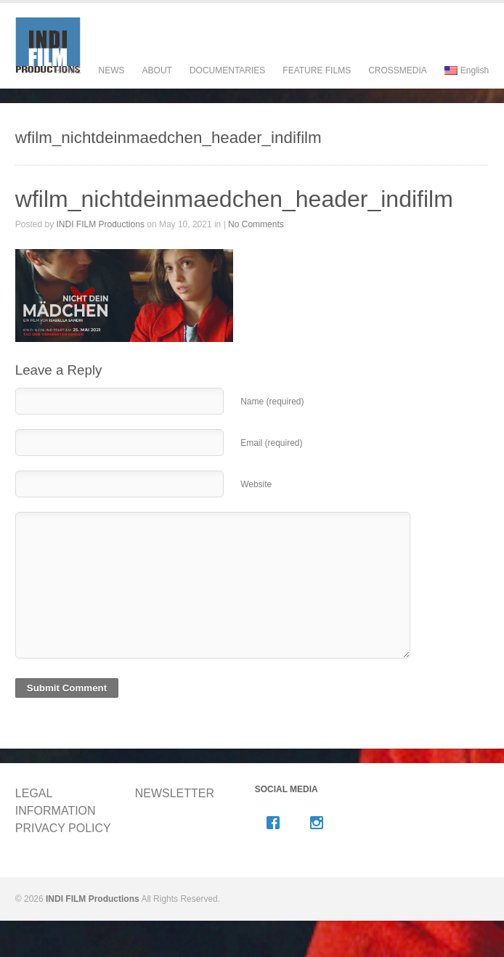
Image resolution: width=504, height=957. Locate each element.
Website (256, 484)
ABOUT (157, 84)
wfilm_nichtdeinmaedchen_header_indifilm (234, 199)
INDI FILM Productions (101, 224)
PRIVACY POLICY (63, 828)
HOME (68, 70)
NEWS (112, 70)
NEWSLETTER (174, 793)
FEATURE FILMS (317, 84)
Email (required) (271, 443)
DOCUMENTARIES (227, 84)
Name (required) (272, 401)
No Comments (256, 224)
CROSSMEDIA (397, 70)
